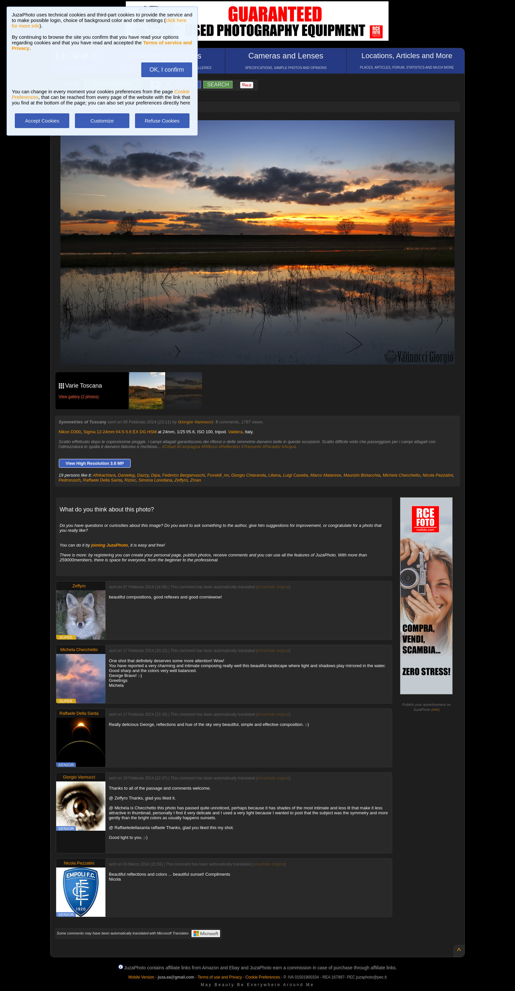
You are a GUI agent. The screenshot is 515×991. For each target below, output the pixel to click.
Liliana (274, 475)
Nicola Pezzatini (437, 475)
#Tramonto (251, 446)
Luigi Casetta (295, 475)
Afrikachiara (104, 475)
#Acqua (288, 446)
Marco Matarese (325, 475)
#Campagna (188, 446)
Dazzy (142, 475)
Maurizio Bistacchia (362, 475)
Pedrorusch (69, 480)
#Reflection (229, 446)
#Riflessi (209, 446)
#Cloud (168, 446)
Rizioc (130, 480)
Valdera (235, 431)
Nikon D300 (70, 431)
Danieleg (126, 475)
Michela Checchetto (401, 475)
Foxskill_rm (218, 475)
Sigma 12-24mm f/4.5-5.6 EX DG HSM (120, 431)
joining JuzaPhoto (109, 545)
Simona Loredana (155, 480)
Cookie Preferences (262, 977)
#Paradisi (271, 446)
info (435, 709)
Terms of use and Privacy (220, 977)
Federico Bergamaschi (183, 475)
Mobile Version (141, 977)
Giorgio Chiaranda (248, 475)
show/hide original (273, 587)
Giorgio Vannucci (195, 421)
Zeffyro (181, 480)
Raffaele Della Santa (102, 480)
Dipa (155, 475)
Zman (195, 480)
